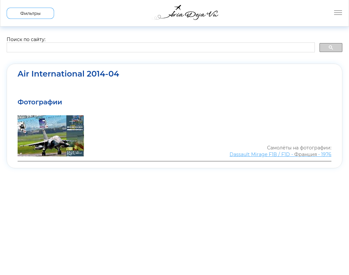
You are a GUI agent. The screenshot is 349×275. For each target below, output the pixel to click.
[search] (160, 48)
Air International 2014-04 (68, 74)
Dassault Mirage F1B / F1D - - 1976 (280, 154)
